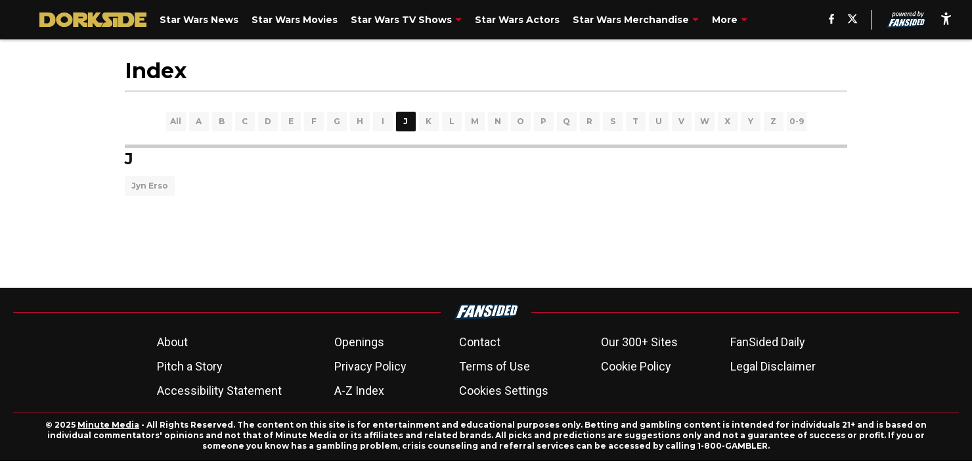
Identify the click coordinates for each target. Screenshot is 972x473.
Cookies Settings (503, 390)
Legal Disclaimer (773, 366)
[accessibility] (946, 20)
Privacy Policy (370, 366)
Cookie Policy (636, 366)
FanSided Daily (767, 342)
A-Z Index (359, 390)
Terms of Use (494, 366)
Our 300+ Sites (639, 342)
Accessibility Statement (219, 390)
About (172, 342)
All (175, 121)
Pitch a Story (190, 366)
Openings (359, 342)
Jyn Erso (149, 186)
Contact (479, 342)
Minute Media (108, 425)
